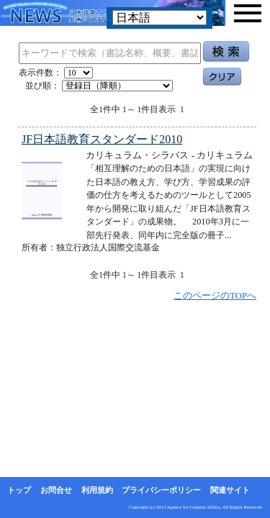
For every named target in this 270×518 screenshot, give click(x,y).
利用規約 (97, 490)
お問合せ (56, 490)
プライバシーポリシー (161, 490)
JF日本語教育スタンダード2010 (102, 139)
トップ (19, 490)
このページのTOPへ (215, 295)
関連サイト (230, 490)
